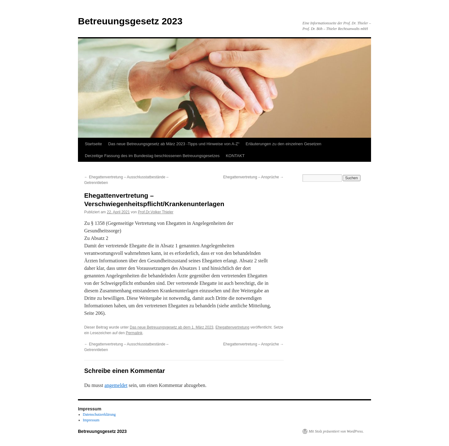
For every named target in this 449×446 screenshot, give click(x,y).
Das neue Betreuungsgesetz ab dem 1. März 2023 (171, 327)
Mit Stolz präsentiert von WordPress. (336, 431)
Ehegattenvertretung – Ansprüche (253, 177)
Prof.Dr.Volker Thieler (155, 212)
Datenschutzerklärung (99, 414)
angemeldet (116, 385)
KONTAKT (235, 155)
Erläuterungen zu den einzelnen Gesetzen (283, 143)
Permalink (134, 333)
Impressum (91, 420)
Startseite (93, 143)
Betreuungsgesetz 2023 (130, 21)
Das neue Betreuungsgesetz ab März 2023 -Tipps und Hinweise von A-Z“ (173, 143)
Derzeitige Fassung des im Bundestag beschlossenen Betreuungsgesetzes (152, 155)
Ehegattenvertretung (232, 327)
